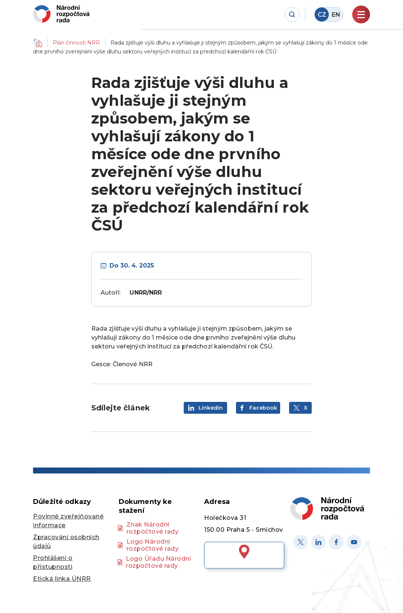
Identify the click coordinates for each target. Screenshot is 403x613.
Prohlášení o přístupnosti (52, 562)
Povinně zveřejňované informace (68, 521)
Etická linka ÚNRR (62, 578)
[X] (300, 542)
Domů (37, 42)
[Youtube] (354, 542)
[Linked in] (318, 542)
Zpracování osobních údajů (66, 542)
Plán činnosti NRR (76, 42)
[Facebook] (336, 542)
